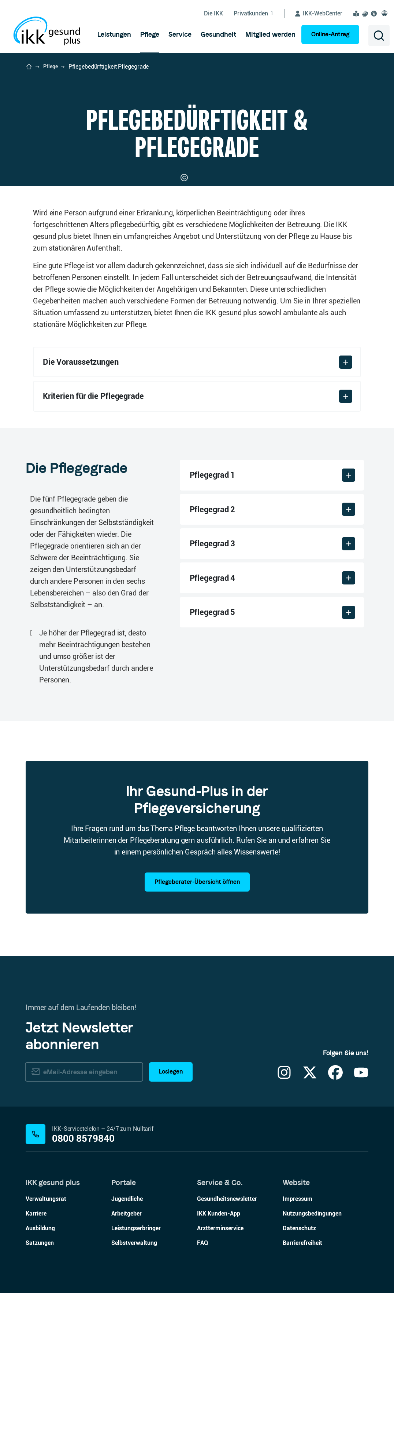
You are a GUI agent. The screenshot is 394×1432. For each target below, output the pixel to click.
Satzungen (40, 1381)
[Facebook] (335, 1215)
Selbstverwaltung (134, 1381)
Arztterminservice (220, 1366)
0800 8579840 (83, 1277)
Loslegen (171, 1210)
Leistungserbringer (136, 1366)
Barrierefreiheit (302, 1381)
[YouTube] (361, 1215)
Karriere (36, 1352)
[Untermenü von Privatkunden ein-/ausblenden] (259, 13)
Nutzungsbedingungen (312, 1352)
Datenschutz (299, 1366)
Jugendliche (127, 1337)
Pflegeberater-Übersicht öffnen (197, 1020)
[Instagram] (284, 1215)
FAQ (202, 1381)
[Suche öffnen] (379, 35)
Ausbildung (40, 1366)
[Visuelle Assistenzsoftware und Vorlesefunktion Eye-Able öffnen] (375, 13)
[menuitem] (114, 34)
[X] (309, 1215)
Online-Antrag (330, 34)
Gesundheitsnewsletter (227, 1337)
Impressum (297, 1337)
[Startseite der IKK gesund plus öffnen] (29, 66)
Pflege (50, 66)
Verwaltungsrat (46, 1337)
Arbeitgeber (126, 1352)
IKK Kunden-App (218, 1352)
